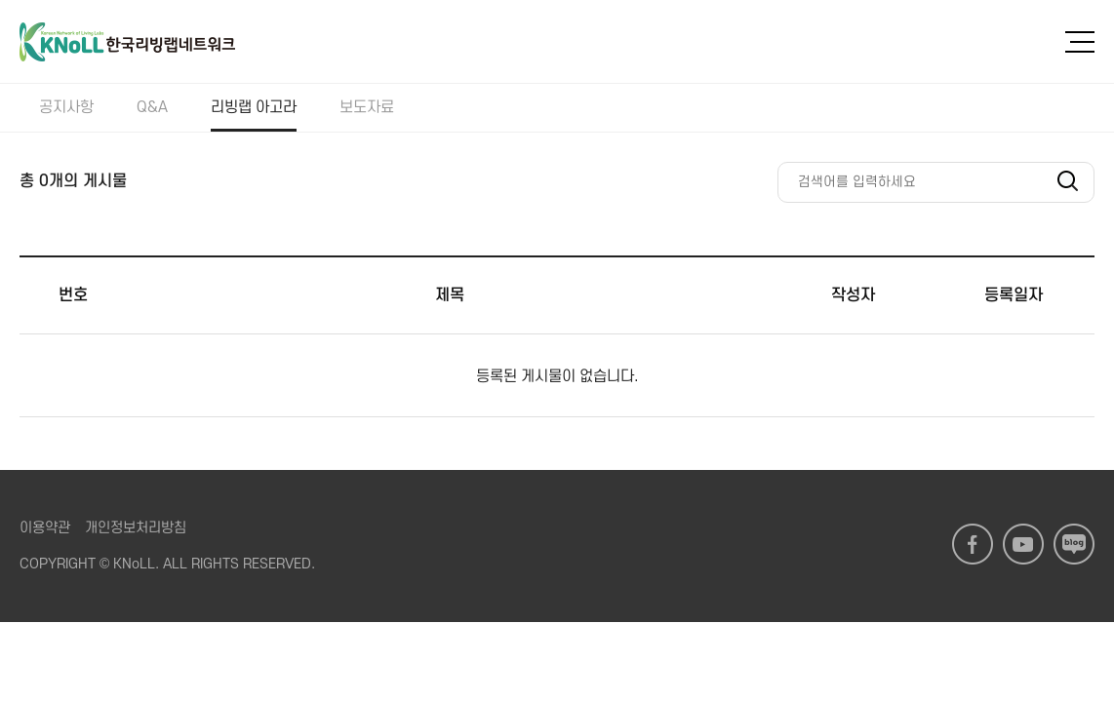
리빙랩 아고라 (254, 107)
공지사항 (66, 107)
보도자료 (366, 107)
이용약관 (45, 528)
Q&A (152, 107)
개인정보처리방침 (135, 528)
